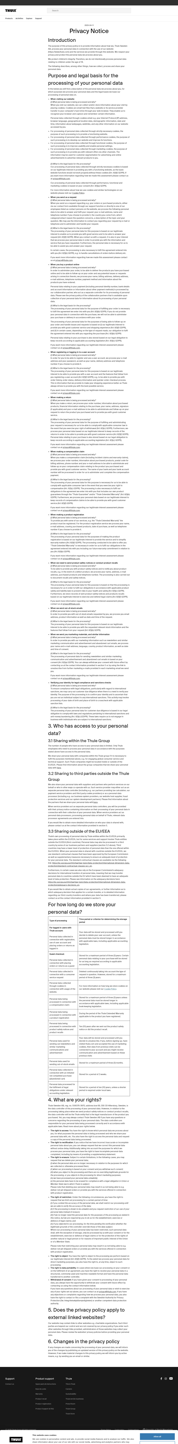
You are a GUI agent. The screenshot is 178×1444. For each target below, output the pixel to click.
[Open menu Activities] (21, 18)
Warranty (39, 1394)
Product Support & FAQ (44, 1409)
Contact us (9, 1384)
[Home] (26, 10)
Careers (69, 1389)
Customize (157, 1432)
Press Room (70, 1404)
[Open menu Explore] (30, 18)
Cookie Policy (78, 193)
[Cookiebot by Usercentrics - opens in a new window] (16, 1439)
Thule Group (70, 1409)
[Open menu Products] (10, 18)
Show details (38, 1439)
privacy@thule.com (61, 178)
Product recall (40, 1399)
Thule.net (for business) (74, 1399)
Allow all (157, 1424)
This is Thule (70, 1384)
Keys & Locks (40, 1389)
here (59, 767)
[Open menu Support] (40, 18)
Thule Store (70, 1414)
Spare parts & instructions (45, 1384)
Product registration (43, 1404)
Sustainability (71, 1394)
